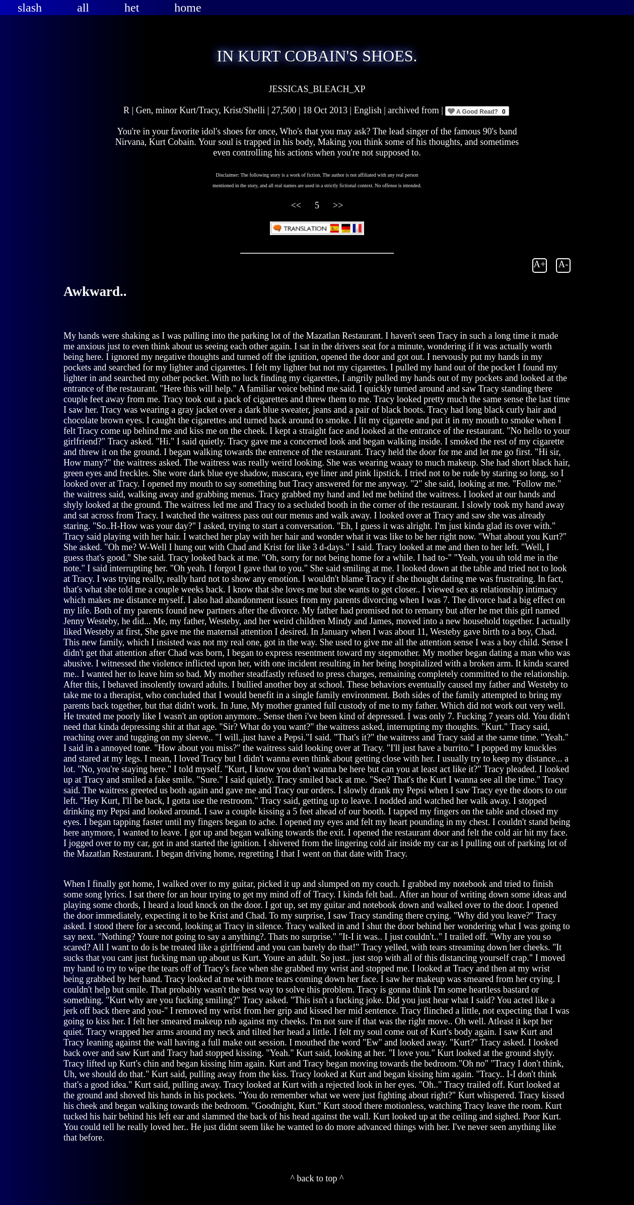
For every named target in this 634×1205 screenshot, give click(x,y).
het (131, 7)
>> (338, 205)
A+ (540, 264)
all (83, 7)
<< (297, 205)
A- (563, 264)
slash (30, 7)
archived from (414, 110)
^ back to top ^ (317, 1178)
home (187, 7)
